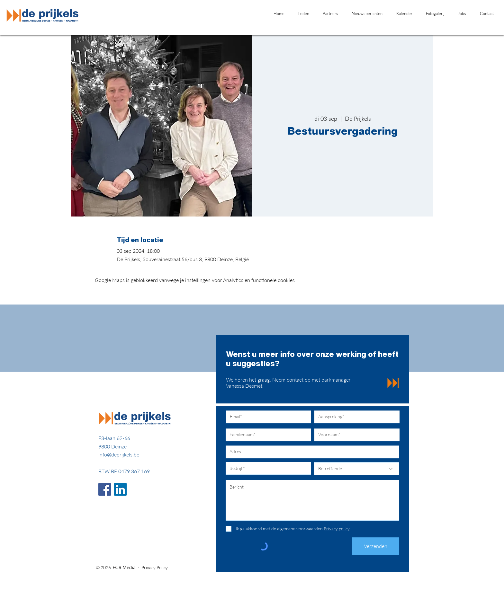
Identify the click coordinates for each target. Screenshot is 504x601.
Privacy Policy (154, 567)
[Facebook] (104, 489)
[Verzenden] (375, 546)
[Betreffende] (356, 468)
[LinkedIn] (120, 489)
